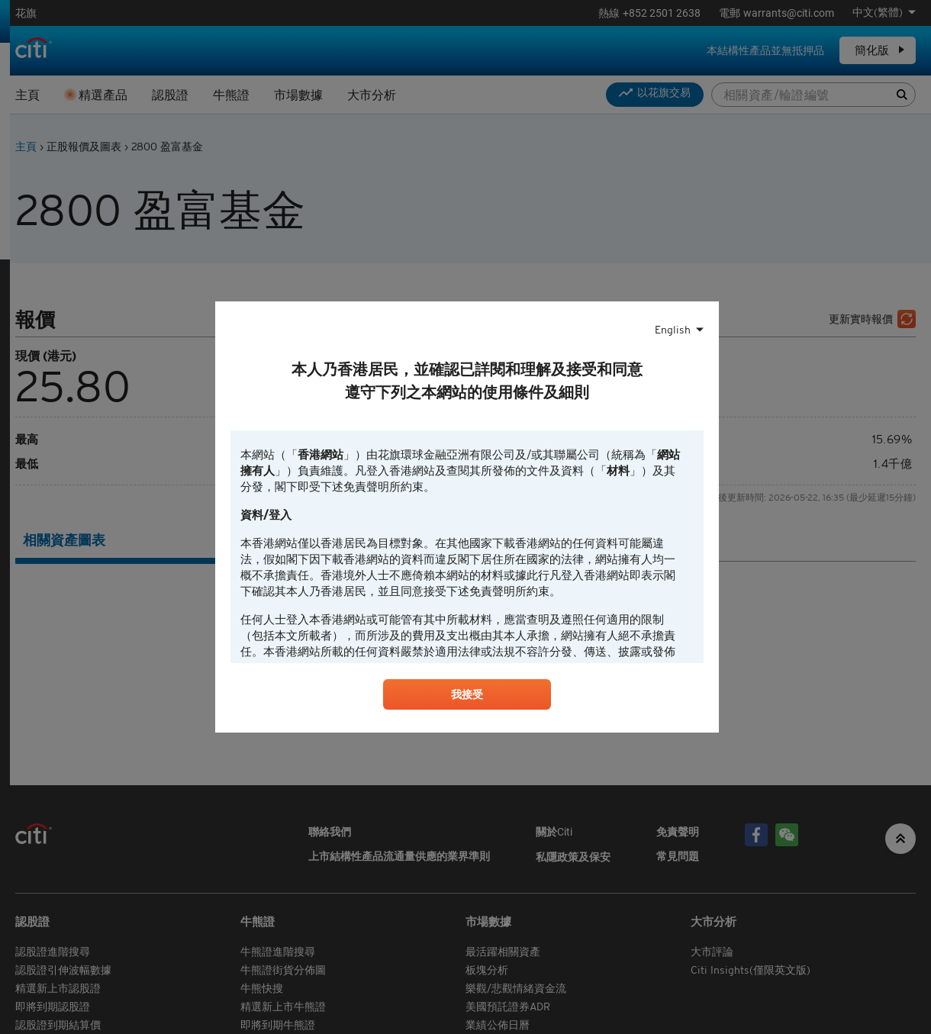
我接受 (467, 697)
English (673, 328)
